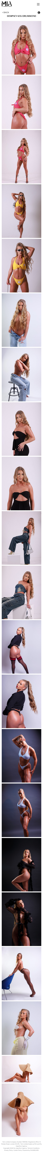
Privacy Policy (8, 1150)
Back (5, 12)
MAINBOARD (34, 1150)
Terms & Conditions (33, 1148)
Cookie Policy (17, 1150)
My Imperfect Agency (9, 4)
